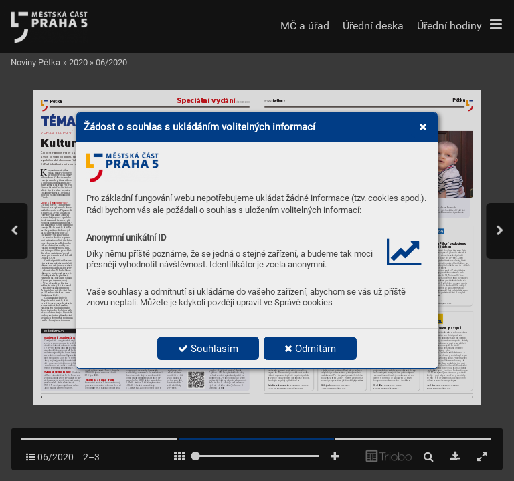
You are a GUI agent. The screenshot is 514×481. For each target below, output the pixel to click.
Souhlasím (208, 349)
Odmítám (310, 349)
